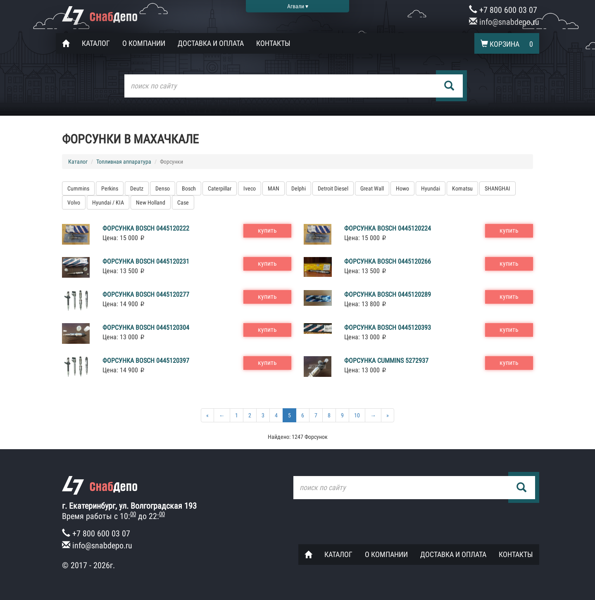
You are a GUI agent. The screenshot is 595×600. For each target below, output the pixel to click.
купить (267, 230)
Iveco (249, 188)
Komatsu (462, 188)
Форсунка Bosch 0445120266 (387, 261)
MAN (273, 188)
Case (183, 202)
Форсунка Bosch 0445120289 (387, 294)
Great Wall (372, 188)
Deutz (136, 188)
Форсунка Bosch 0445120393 (387, 327)
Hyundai (430, 188)
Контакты (273, 43)
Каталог (96, 43)
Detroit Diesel (333, 188)
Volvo (73, 202)
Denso (162, 188)
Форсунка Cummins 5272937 (386, 360)
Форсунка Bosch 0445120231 (145, 261)
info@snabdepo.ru (504, 22)
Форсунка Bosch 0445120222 (145, 228)
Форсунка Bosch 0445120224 (387, 228)
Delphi (298, 188)
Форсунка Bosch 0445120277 (145, 294)
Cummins (78, 188)
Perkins (109, 188)
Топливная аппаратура (123, 161)
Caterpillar (219, 188)
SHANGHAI (497, 188)
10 (357, 415)
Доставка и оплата (211, 43)
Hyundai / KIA (108, 202)
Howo (402, 188)
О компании (143, 43)
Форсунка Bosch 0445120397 (145, 360)
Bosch (189, 188)
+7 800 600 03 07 (503, 10)
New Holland (150, 202)
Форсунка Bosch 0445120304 (145, 327)
